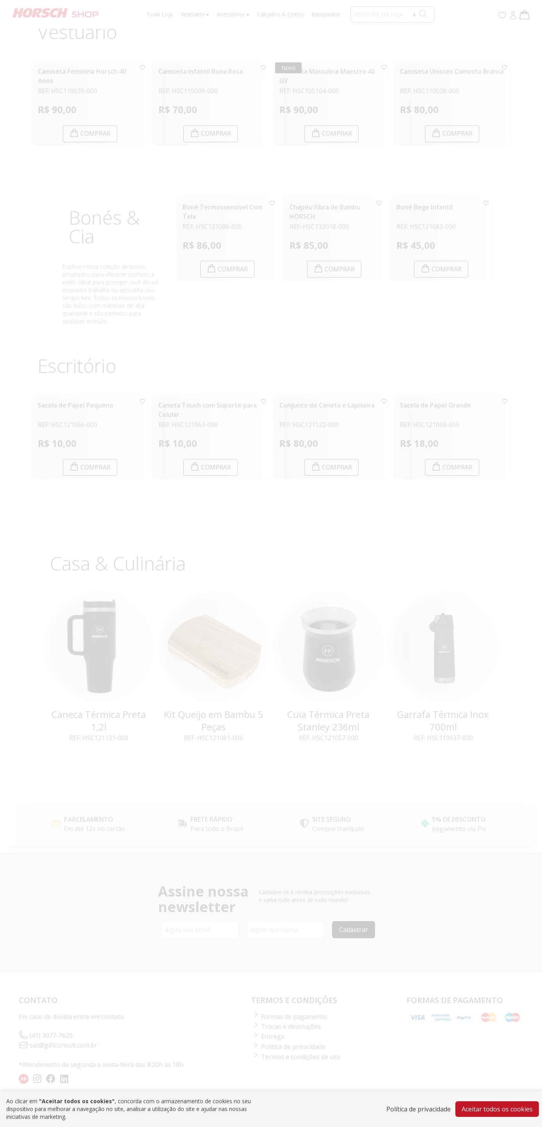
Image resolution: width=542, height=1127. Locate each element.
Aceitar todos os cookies (497, 1109)
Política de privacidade (418, 1109)
